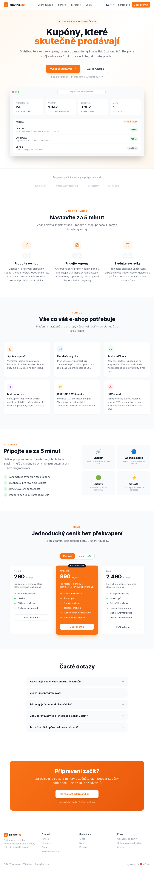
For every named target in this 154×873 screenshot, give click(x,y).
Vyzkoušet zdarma (63, 68)
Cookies (121, 847)
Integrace (76, 4)
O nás (82, 839)
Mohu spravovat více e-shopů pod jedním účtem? (77, 716)
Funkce (62, 4)
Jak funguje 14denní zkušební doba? (77, 705)
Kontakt (83, 847)
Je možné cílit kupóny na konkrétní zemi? (77, 728)
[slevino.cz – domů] (14, 4)
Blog (81, 843)
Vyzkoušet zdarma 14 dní (77, 794)
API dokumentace (50, 851)
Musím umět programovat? (77, 693)
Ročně (84, 556)
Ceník (89, 4)
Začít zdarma (141, 4)
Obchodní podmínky (127, 839)
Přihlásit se (124, 4)
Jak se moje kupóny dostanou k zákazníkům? (77, 682)
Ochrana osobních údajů (129, 843)
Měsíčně (67, 556)
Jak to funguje (45, 4)
